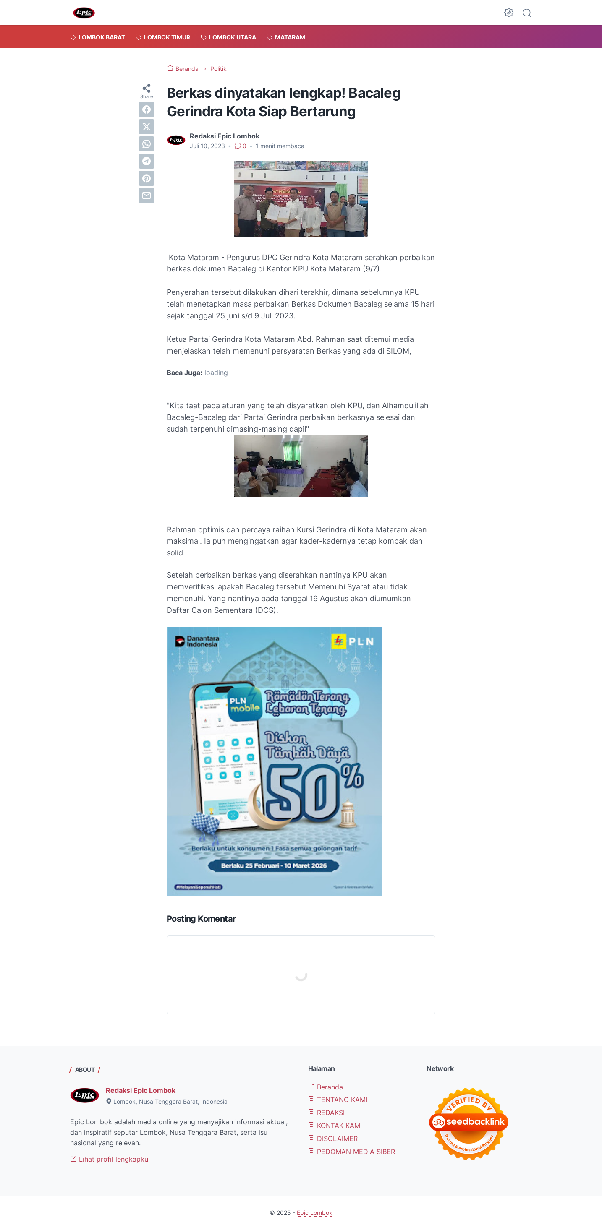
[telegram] (146, 161)
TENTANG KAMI (337, 1099)
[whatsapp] (146, 143)
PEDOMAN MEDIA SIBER (351, 1151)
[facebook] (146, 109)
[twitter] (146, 126)
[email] (146, 195)
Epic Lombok (314, 1212)
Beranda (325, 1087)
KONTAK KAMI (335, 1125)
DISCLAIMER (333, 1138)
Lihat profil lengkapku (109, 1159)
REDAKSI (326, 1112)
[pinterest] (146, 178)
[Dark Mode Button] (509, 13)
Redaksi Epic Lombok (140, 1090)
